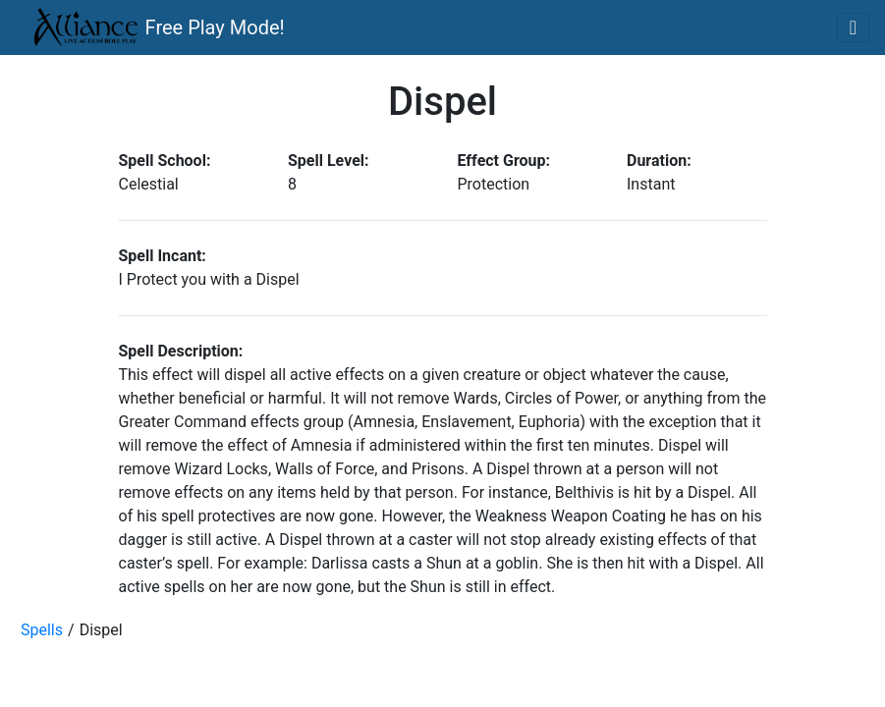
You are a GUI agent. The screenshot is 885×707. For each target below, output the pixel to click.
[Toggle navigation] (853, 27)
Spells (42, 630)
